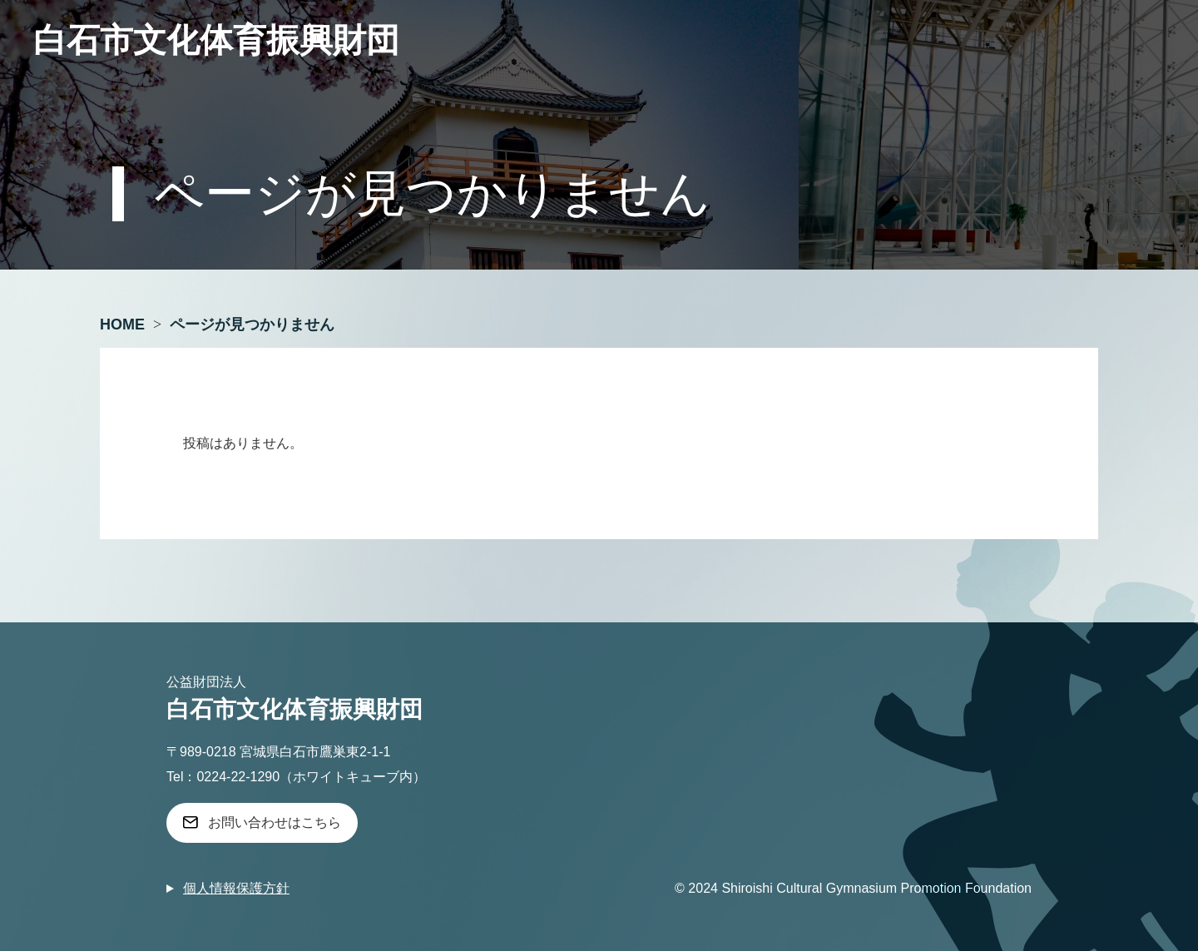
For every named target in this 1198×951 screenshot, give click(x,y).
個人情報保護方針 (236, 888)
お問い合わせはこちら (274, 822)
